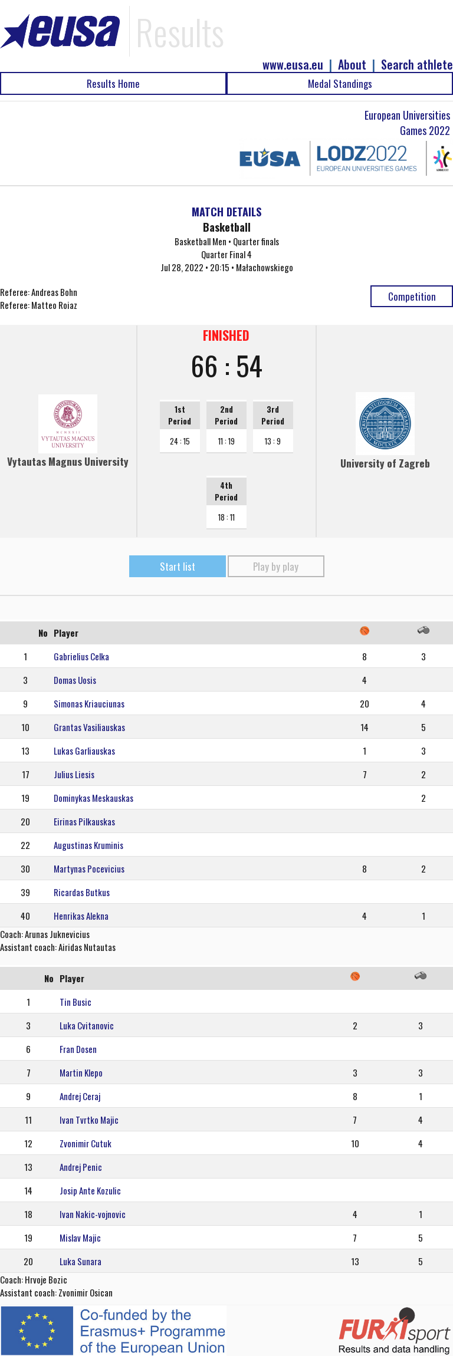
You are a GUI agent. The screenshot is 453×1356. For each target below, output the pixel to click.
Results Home (113, 83)
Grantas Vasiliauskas (89, 726)
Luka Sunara (80, 1261)
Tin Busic (75, 1001)
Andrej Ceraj (80, 1096)
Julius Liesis (74, 774)
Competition (412, 296)
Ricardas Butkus (82, 892)
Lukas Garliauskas (84, 750)
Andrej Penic (81, 1166)
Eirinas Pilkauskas (84, 821)
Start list (177, 566)
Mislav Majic (80, 1237)
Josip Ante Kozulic (90, 1190)
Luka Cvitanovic (87, 1025)
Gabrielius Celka (81, 656)
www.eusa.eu (292, 64)
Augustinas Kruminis (88, 844)
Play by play (275, 566)
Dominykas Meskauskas (93, 797)
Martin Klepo (81, 1072)
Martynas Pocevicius (89, 868)
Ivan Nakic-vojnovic (93, 1213)
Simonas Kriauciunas (89, 703)
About (352, 64)
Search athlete (417, 64)
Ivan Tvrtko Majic (89, 1119)
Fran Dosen (78, 1048)
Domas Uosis (75, 679)
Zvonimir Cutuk (85, 1143)
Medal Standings (340, 83)
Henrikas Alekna (81, 915)
